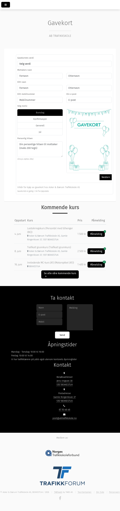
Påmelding (97, 233)
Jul (40, 132)
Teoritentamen (84, 492)
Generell (40, 125)
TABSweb (58, 492)
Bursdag (40, 112)
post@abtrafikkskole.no (64, 418)
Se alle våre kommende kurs (60, 274)
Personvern (114, 492)
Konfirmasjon (40, 119)
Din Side (100, 492)
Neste (106, 177)
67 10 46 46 (64, 409)
